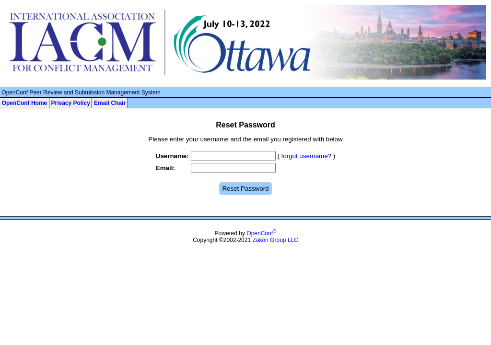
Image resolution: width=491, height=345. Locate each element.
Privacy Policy (70, 103)
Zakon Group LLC (275, 240)
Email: (165, 168)
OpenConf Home (24, 103)
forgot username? (306, 156)
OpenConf (259, 233)
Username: (172, 156)
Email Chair (110, 103)
